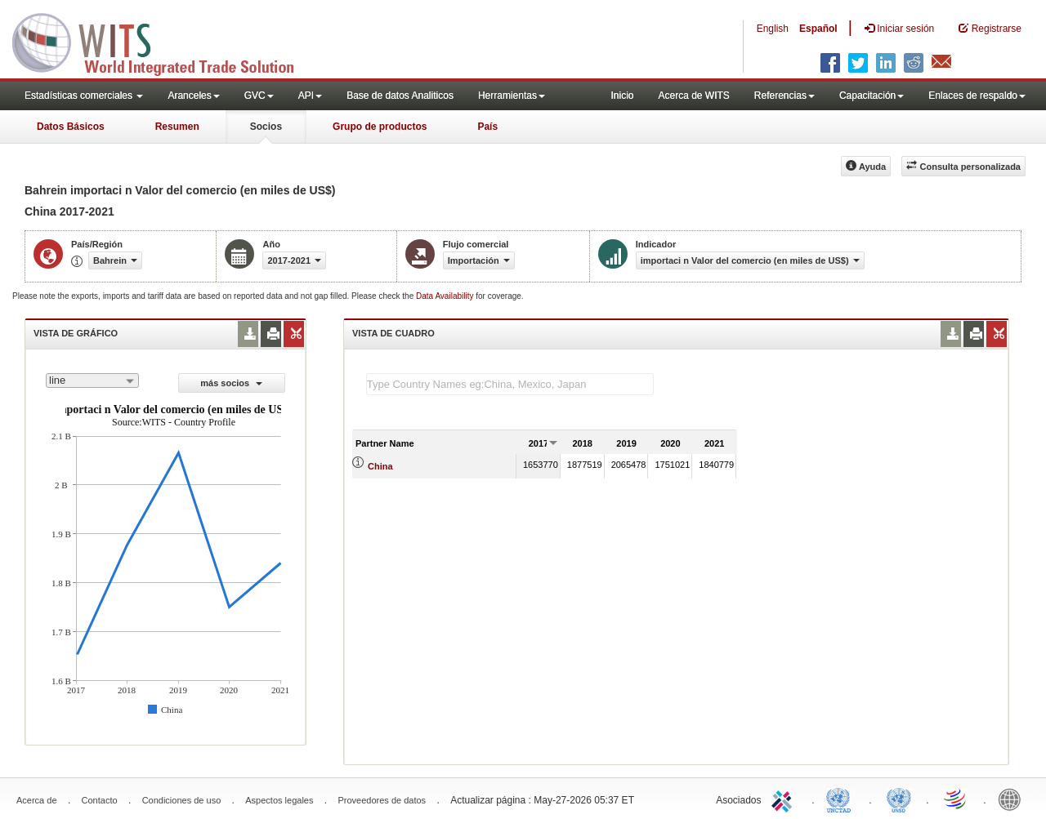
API (310, 95)
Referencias (784, 95)
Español (818, 28)
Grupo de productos (380, 126)
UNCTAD (841, 798)
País (487, 126)
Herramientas (511, 95)
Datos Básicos (71, 126)
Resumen (177, 126)
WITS (163, 41)
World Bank (1013, 798)
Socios (266, 126)
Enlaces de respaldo (977, 95)
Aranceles (193, 95)
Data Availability (446, 296)
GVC (259, 95)
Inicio (621, 95)
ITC (784, 798)
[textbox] (510, 384)
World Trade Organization (956, 798)
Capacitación (871, 95)
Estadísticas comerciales (84, 95)
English (773, 28)
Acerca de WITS (693, 95)
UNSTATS (899, 798)
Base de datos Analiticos (400, 95)
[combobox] (92, 380)
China (380, 466)
